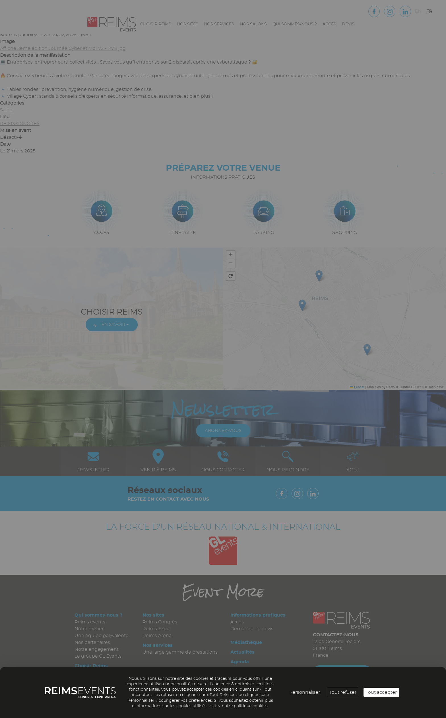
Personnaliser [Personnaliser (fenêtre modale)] (304, 692)
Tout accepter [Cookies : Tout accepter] (381, 692)
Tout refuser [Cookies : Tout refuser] (342, 692)
